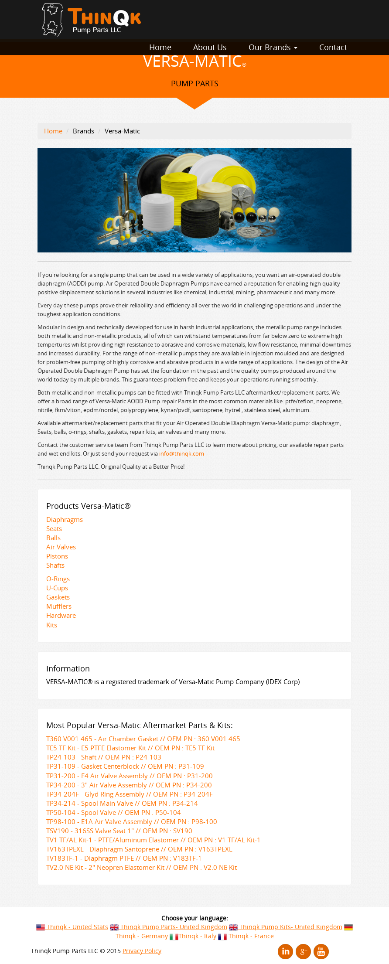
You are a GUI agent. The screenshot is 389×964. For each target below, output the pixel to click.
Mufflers (59, 606)
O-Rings (58, 578)
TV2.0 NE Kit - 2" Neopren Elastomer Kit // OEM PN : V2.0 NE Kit (141, 867)
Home (160, 47)
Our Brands (273, 47)
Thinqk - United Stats (72, 927)
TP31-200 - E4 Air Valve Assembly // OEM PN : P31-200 (129, 775)
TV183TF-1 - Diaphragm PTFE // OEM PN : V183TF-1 (124, 858)
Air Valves (61, 546)
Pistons (57, 556)
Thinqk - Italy (193, 936)
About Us (210, 47)
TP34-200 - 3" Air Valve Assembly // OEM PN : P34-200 (129, 784)
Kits (51, 624)
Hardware (61, 615)
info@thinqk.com (181, 453)
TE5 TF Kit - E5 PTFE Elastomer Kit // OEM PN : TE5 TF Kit (130, 747)
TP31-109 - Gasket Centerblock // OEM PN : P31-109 (125, 766)
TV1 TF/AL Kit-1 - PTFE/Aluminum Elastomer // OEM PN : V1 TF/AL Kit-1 (153, 839)
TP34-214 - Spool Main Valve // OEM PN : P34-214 (122, 803)
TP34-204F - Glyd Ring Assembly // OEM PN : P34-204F (129, 794)
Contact (333, 47)
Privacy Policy (142, 951)
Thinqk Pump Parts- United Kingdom (168, 927)
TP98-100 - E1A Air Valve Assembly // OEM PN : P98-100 (131, 821)
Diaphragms (64, 519)
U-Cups (57, 587)
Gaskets (58, 597)
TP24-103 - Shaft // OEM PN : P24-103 (103, 757)
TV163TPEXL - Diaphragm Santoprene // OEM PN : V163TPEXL (139, 849)
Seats (54, 528)
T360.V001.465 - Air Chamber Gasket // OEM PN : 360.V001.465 (143, 738)
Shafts (55, 565)
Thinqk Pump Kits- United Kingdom (285, 927)
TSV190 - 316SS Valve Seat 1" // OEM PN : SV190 (119, 830)
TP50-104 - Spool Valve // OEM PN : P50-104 (113, 812)
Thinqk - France (246, 936)
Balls (53, 537)
